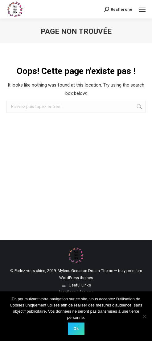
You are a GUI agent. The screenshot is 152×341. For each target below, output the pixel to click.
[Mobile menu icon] (142, 9)
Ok (76, 328)
